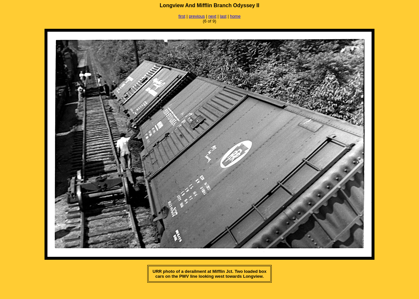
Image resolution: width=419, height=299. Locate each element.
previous (197, 16)
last (223, 16)
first (181, 16)
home (235, 16)
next (212, 16)
